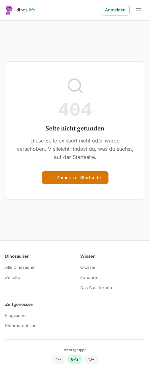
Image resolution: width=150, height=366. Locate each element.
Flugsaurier (16, 315)
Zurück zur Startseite (75, 177)
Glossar (87, 267)
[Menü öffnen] (138, 10)
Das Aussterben (96, 287)
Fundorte (89, 277)
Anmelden (115, 10)
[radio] (58, 359)
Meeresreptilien (20, 325)
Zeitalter (13, 277)
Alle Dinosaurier (20, 267)
